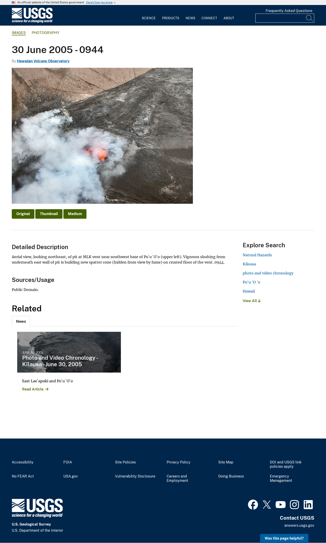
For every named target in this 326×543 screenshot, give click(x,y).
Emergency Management (281, 478)
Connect (209, 18)
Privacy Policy (178, 462)
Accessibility (23, 462)
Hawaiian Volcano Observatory (43, 61)
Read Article (32, 389)
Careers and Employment (177, 478)
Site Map (225, 462)
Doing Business (231, 476)
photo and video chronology (268, 273)
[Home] (32, 22)
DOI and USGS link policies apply (286, 464)
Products (170, 18)
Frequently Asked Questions (289, 11)
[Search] (309, 18)
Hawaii (249, 291)
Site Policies (125, 462)
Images (19, 33)
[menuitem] (149, 15)
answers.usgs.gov (299, 525)
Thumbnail (49, 214)
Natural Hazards (257, 255)
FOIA (67, 462)
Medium (75, 214)
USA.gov (70, 476)
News (190, 18)
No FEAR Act (23, 476)
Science (149, 18)
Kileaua (249, 264)
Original (23, 214)
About (228, 18)
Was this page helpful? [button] (284, 538)
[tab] (21, 321)
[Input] (284, 18)
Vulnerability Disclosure (135, 476)
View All (252, 301)
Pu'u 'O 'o (251, 282)
